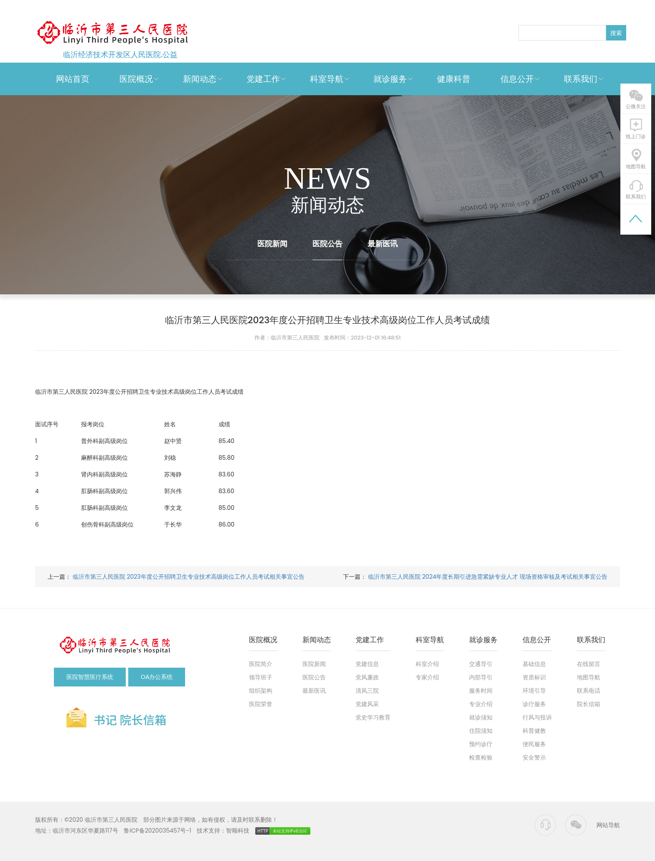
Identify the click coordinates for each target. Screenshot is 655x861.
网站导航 (608, 825)
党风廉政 (367, 677)
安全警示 (534, 757)
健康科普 (453, 79)
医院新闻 (272, 243)
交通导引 (481, 664)
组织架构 (260, 690)
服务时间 (481, 690)
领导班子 (260, 677)
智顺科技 (237, 830)
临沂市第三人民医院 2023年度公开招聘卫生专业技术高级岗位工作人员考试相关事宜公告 (188, 576)
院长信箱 (588, 704)
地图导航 (588, 677)
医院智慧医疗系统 (89, 677)
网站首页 (72, 79)
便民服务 (534, 744)
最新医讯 (383, 243)
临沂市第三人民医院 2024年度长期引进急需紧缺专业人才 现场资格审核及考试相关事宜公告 (486, 576)
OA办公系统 (157, 677)
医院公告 (327, 243)
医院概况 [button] (136, 79)
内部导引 (481, 677)
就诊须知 (481, 717)
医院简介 (260, 664)
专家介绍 (427, 677)
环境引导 (534, 690)
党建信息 (367, 664)
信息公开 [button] (517, 79)
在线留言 (588, 664)
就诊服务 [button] (390, 79)
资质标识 (534, 677)
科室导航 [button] (326, 79)
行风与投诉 (537, 717)
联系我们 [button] (580, 79)
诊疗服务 (534, 704)
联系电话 (588, 690)
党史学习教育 (373, 717)
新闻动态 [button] (199, 79)
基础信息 (534, 664)
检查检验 (481, 757)
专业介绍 (481, 704)
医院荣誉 (260, 704)
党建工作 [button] (263, 79)
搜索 (616, 33)
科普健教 (534, 731)
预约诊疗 (481, 744)
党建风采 (367, 704)
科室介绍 (427, 664)
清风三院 (367, 690)
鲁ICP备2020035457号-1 (157, 830)
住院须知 (481, 731)
